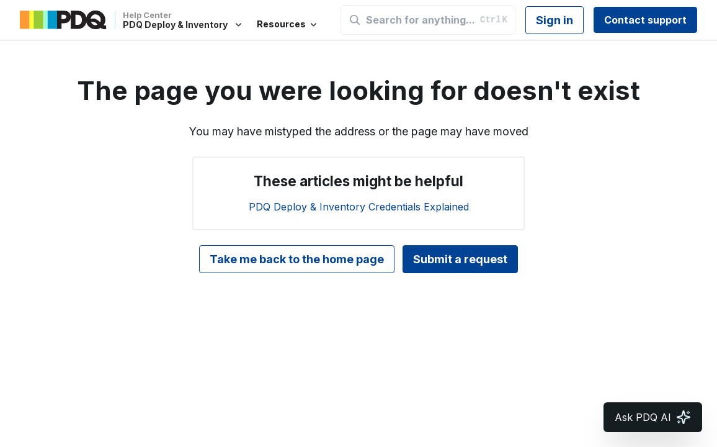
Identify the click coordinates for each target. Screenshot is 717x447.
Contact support (645, 20)
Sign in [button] (554, 20)
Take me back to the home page (297, 259)
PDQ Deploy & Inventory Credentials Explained (359, 207)
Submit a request (460, 259)
